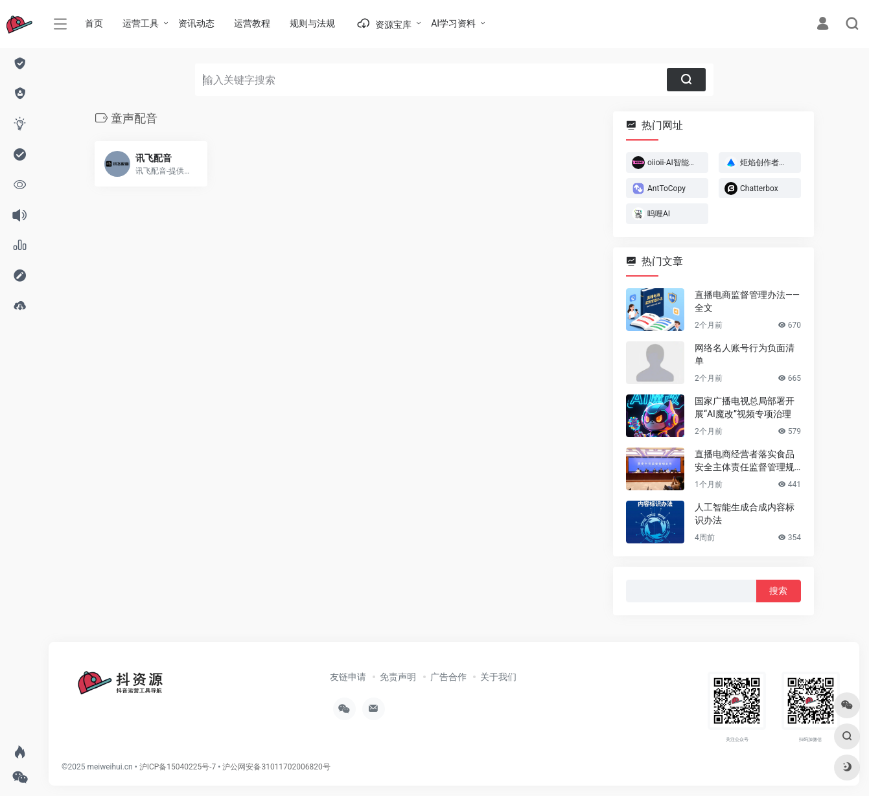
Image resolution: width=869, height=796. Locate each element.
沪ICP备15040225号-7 (177, 766)
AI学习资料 (453, 23)
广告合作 (448, 677)
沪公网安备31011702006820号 (276, 766)
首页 (94, 23)
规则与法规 (312, 23)
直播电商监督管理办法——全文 (747, 301)
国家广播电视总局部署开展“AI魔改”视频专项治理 (744, 407)
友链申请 (348, 677)
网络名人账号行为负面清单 (744, 354)
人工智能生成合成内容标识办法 (744, 513)
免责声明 (398, 677)
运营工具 (140, 23)
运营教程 (252, 23)
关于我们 (498, 677)
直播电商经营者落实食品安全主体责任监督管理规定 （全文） (744, 461)
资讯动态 (196, 23)
